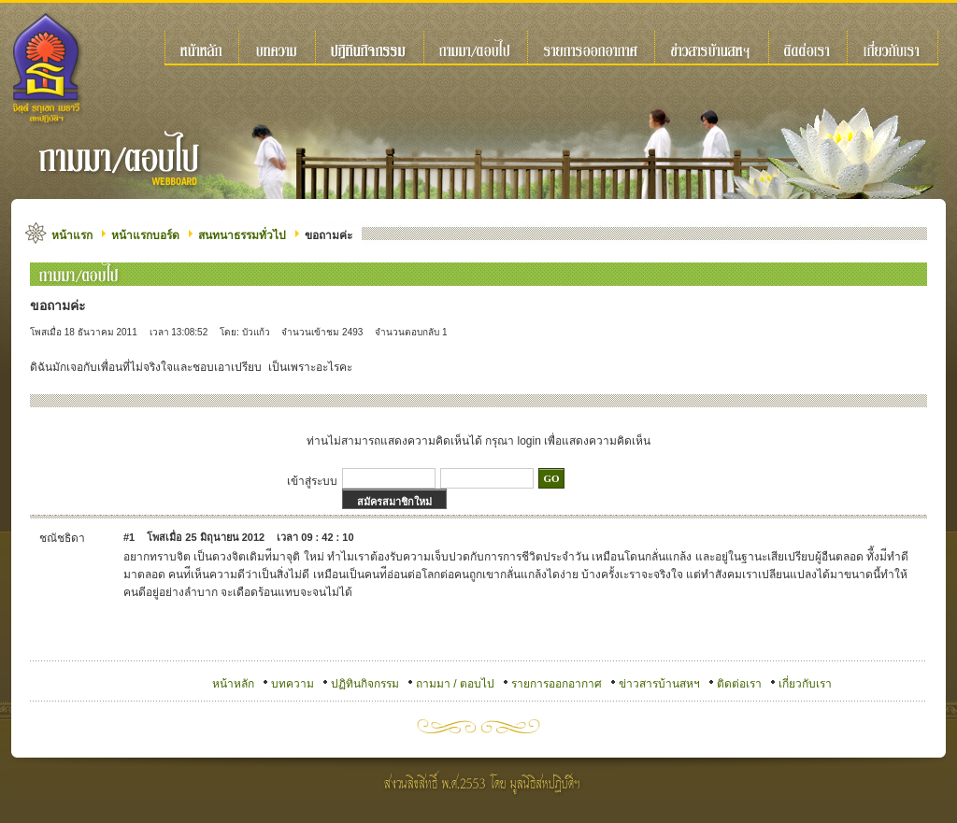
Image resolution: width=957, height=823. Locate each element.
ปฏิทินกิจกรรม (365, 683)
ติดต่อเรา (739, 683)
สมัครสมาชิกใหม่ (394, 501)
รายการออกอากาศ (556, 683)
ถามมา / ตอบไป (455, 683)
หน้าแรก (72, 235)
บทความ (292, 683)
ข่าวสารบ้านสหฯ (659, 683)
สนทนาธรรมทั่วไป (242, 235)
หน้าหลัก (233, 683)
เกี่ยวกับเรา (805, 683)
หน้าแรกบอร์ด (145, 235)
